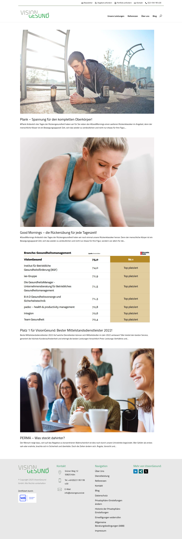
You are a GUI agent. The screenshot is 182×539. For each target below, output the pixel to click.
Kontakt (140, 3)
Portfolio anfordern (124, 3)
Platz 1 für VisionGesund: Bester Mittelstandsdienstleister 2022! (66, 330)
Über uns (145, 16)
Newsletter (88, 3)
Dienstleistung (102, 476)
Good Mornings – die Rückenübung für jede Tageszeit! (58, 232)
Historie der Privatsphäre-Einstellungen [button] (108, 510)
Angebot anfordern (105, 3)
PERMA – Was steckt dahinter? (42, 437)
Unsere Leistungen (115, 16)
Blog (155, 16)
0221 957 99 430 (154, 3)
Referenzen (133, 16)
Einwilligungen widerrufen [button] (108, 517)
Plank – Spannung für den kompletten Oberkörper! (56, 119)
